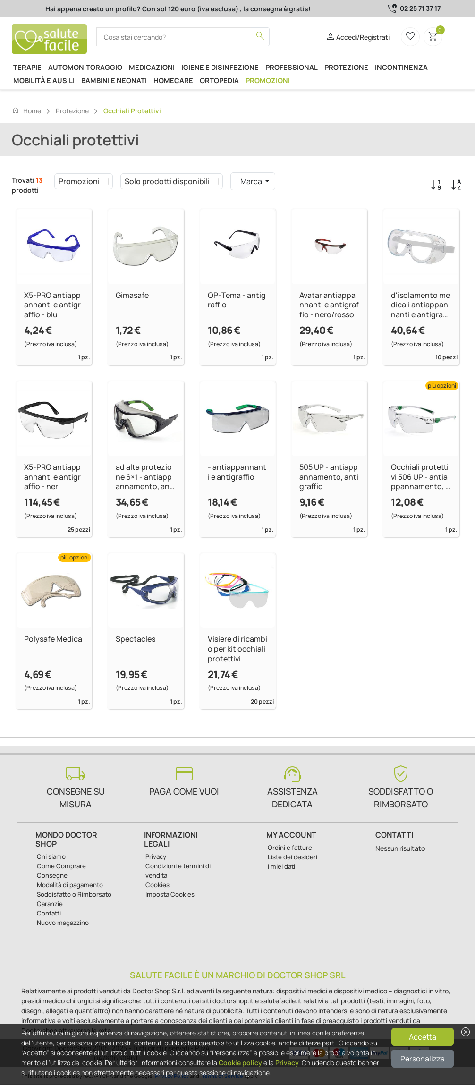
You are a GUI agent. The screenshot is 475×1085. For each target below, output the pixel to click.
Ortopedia (219, 80)
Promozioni (268, 80)
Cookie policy (240, 1062)
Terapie (27, 67)
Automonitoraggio (85, 67)
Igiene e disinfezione (220, 67)
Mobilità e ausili (44, 80)
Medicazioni (152, 67)
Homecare (173, 80)
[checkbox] (105, 181)
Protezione (346, 67)
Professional (291, 67)
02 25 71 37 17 (420, 8)
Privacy (287, 1062)
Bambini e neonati (114, 80)
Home (26, 110)
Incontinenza (401, 67)
